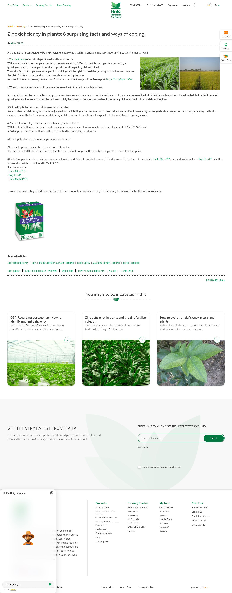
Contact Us (197, 511)
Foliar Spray (83, 262)
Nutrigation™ (133, 511)
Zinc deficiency (17, 59)
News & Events (199, 520)
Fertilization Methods (138, 507)
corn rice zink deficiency (91, 270)
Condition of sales (200, 516)
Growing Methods (136, 526)
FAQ (97, 537)
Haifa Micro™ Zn (162, 159)
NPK (33, 262)
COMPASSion (136, 5)
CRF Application (134, 523)
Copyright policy (146, 587)
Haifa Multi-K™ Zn (18, 179)
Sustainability (198, 524)
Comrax (205, 587)
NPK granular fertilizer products (107, 521)
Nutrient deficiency (17, 262)
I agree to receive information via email (162, 467)
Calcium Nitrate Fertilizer (106, 262)
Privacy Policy (107, 587)
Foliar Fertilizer (131, 262)
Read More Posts (215, 279)
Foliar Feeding (133, 515)
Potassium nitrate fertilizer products (105, 512)
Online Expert (166, 507)
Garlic (112, 270)
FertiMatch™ (164, 527)
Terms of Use (125, 587)
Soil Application (134, 519)
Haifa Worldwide (200, 507)
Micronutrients (101, 525)
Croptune (163, 531)
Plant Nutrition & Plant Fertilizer (56, 262)
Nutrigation (13, 270)
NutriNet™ (163, 515)
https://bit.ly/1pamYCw (119, 79)
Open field (67, 270)
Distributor (226, 48)
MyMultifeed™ (165, 511)
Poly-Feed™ (205, 159)
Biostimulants (100, 529)
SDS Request (101, 541)
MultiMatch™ (165, 523)
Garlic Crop (127, 270)
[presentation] (160, 454)
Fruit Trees (131, 531)
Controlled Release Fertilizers (41, 270)
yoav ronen (17, 43)
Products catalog (103, 532)
